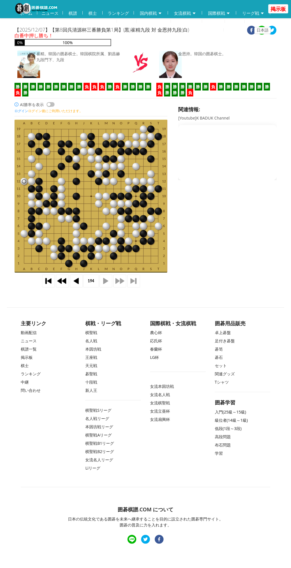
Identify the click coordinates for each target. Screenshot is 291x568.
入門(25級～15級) (230, 412)
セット (221, 365)
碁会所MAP (100, 21)
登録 (216, 30)
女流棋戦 (185, 13)
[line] (131, 540)
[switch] (51, 104)
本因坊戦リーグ (99, 426)
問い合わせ (186, 21)
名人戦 (91, 340)
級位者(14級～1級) (231, 420)
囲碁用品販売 (35, 22)
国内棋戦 (151, 13)
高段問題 (223, 436)
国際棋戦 (219, 13)
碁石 (219, 357)
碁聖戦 (91, 373)
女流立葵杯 (160, 411)
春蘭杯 (156, 349)
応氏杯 (156, 340)
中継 (234, 21)
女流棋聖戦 (160, 403)
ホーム (26, 13)
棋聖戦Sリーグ (98, 410)
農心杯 (156, 332)
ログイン (239, 30)
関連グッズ (225, 373)
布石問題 (223, 445)
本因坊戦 (93, 349)
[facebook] (159, 540)
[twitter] (272, 31)
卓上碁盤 (223, 332)
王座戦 (91, 357)
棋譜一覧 (29, 349)
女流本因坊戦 (162, 386)
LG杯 (154, 357)
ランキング (118, 13)
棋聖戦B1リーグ (99, 443)
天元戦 (91, 365)
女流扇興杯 (160, 419)
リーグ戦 (253, 13)
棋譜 (72, 13)
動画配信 (69, 21)
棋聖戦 (91, 332)
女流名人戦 (160, 394)
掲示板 (213, 21)
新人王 (91, 390)
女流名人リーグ (99, 459)
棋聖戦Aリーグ (98, 435)
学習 (126, 21)
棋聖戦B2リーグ (99, 451)
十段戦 (91, 382)
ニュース (50, 13)
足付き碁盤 (225, 340)
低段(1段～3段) (228, 428)
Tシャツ (222, 382)
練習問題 (154, 22)
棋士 (92, 13)
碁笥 (219, 349)
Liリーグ (92, 468)
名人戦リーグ (97, 418)
